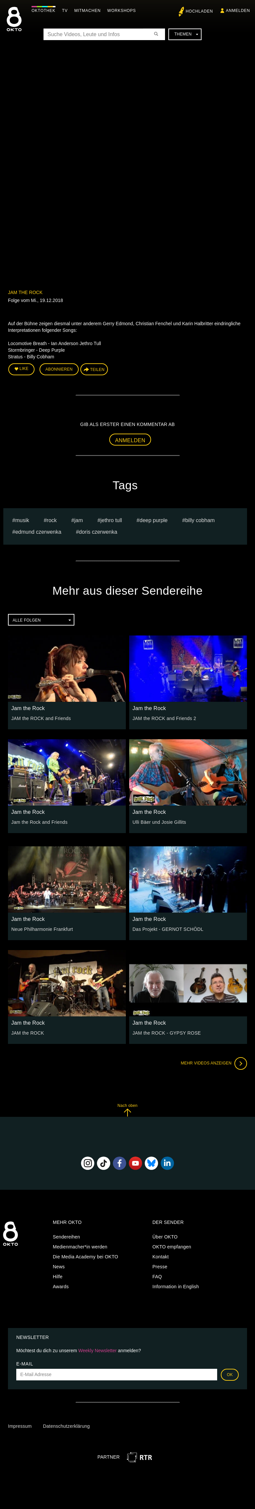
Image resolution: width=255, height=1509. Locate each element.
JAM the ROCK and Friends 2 (164, 718)
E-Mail (24, 1363)
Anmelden (130, 440)
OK (230, 1374)
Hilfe (57, 1276)
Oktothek (43, 10)
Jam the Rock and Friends (39, 822)
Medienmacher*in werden (80, 1246)
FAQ (157, 1276)
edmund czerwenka (38, 532)
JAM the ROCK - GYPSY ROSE (166, 1033)
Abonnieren (59, 369)
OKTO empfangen (171, 1246)
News (59, 1266)
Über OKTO (165, 1236)
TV (65, 10)
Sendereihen (66, 1236)
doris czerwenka (98, 532)
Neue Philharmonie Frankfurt (42, 929)
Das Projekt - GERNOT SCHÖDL (167, 929)
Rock (52, 520)
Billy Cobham (200, 520)
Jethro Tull (111, 520)
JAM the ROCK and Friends (41, 718)
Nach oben (127, 1110)
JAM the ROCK (27, 1033)
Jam (78, 520)
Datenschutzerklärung (66, 1426)
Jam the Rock (25, 292)
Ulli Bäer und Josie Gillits (159, 822)
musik (22, 520)
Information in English (175, 1286)
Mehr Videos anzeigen (214, 1063)
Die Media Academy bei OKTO (85, 1256)
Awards (61, 1286)
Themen (186, 34)
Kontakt (160, 1256)
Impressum (20, 1426)
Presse (159, 1266)
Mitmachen (87, 10)
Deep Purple (153, 520)
